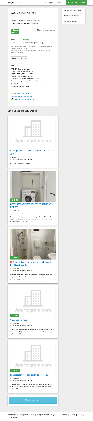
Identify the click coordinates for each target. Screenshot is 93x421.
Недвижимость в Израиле (18, 415)
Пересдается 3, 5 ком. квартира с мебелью (29, 375)
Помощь (81, 415)
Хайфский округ (24, 20)
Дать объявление (76, 3)
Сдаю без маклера (18, 320)
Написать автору (19, 58)
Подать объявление (59, 415)
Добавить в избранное (21, 93)
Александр (27, 39)
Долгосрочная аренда (21, 23)
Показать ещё (33, 400)
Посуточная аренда (70, 21)
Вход (60, 3)
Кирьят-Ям (23, 3)
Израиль (14, 20)
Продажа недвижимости (72, 10)
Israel (11, 2)
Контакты (14, 418)
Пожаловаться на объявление (23, 99)
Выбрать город (43, 415)
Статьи (72, 415)
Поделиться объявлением (22, 96)
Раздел (49, 3)
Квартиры (34, 23)
